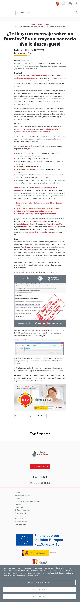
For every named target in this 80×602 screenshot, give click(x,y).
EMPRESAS (40, 24)
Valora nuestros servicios (22, 495)
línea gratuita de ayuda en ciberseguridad (40, 232)
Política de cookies (20, 513)
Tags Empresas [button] (40, 433)
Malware (43, 416)
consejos (26, 149)
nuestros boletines (38, 221)
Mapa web (18, 516)
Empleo (17, 498)
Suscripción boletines (40, 466)
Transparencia (19, 519)
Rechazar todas (39, 590)
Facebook (26, 227)
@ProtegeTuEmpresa (21, 224)
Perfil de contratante (21, 522)
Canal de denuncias (20, 525)
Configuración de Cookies (39, 583)
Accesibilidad (19, 507)
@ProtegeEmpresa (52, 224)
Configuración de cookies (22, 510)
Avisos (47, 24)
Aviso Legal (18, 504)
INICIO (33, 24)
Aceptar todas (39, 597)
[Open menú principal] (2, 3)
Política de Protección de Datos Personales (27, 501)
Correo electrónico (21, 416)
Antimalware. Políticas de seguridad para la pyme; (34, 211)
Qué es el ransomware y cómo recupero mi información (36, 214)
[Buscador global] (44, 12)
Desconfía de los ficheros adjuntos (28, 169)
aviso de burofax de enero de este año (36, 75)
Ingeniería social (34, 416)
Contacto (17, 492)
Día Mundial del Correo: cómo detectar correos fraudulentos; (38, 208)
